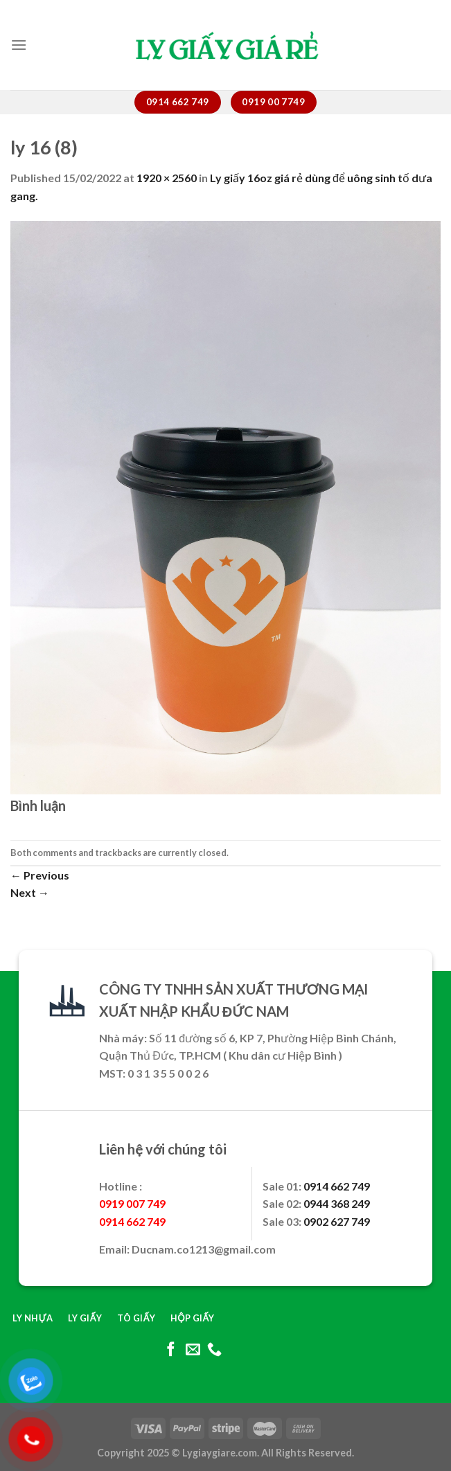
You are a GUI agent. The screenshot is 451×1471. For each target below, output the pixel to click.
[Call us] (214, 1350)
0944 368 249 (336, 1203)
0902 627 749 (336, 1221)
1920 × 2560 (166, 177)
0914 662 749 (336, 1186)
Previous (39, 875)
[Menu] (18, 45)
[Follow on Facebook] (170, 1350)
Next (29, 892)
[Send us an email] (192, 1350)
